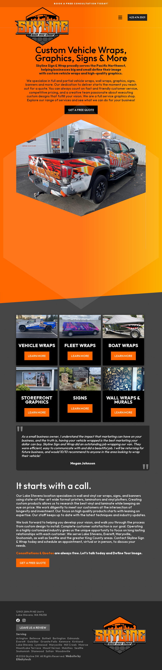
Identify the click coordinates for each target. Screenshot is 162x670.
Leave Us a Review (33, 627)
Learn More (37, 356)
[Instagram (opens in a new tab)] (24, 620)
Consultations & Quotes (35, 553)
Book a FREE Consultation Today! (81, 3)
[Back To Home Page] (43, 26)
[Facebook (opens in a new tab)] (18, 620)
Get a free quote (33, 563)
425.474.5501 (136, 17)
